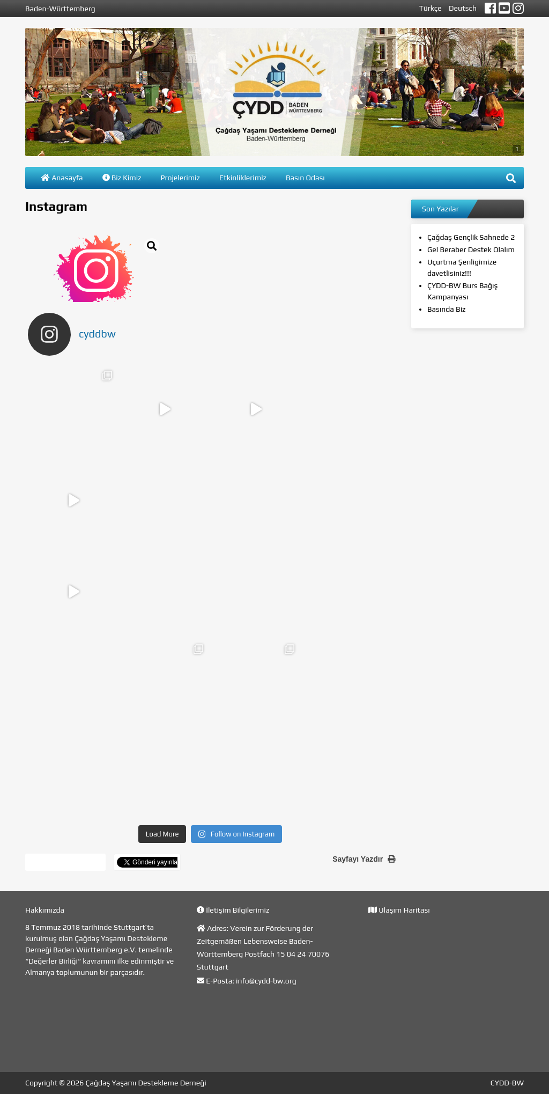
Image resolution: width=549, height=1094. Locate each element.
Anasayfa (62, 177)
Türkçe (430, 8)
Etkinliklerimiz (242, 177)
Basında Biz (446, 309)
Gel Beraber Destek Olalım (471, 249)
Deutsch (463, 8)
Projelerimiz (180, 177)
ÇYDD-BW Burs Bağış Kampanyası (462, 291)
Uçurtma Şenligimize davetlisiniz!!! (461, 267)
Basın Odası (305, 177)
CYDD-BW (507, 1082)
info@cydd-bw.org (266, 980)
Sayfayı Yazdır (363, 859)
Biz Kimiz (122, 177)
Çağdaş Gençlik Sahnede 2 (471, 237)
